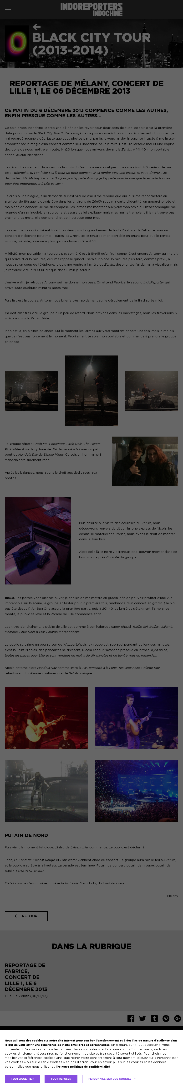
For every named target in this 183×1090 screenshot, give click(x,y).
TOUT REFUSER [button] (61, 1078)
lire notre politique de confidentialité (83, 1066)
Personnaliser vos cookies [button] (109, 1078)
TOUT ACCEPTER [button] (22, 1078)
